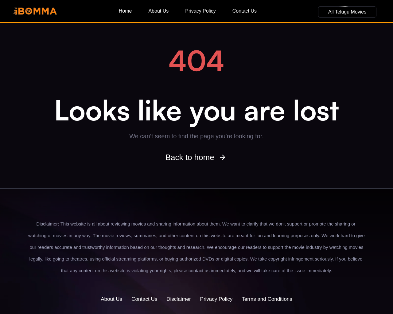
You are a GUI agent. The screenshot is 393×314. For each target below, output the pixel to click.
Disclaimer (178, 299)
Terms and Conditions (267, 299)
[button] (347, 12)
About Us (158, 11)
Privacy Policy (200, 11)
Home (125, 11)
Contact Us (244, 11)
